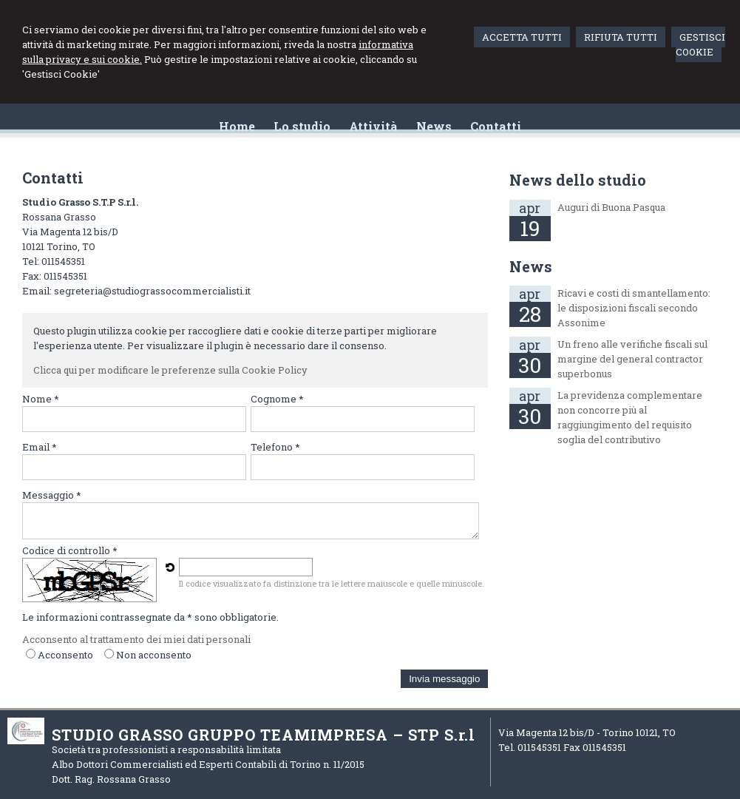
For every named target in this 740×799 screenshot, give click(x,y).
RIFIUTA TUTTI (620, 37)
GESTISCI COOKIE (700, 44)
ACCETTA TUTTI (522, 37)
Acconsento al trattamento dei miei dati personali (136, 639)
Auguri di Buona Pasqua (611, 207)
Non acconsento (153, 654)
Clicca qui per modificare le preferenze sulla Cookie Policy (170, 370)
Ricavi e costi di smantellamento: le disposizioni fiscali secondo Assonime (633, 307)
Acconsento (65, 654)
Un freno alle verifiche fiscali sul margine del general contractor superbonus (632, 358)
